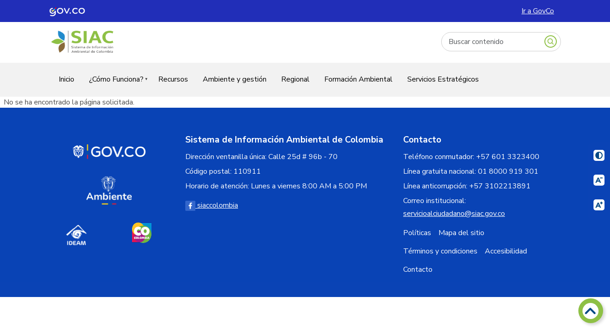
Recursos (173, 79)
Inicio (66, 79)
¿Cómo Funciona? (115, 85)
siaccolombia (211, 205)
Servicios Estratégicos (443, 79)
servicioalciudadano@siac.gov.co (454, 214)
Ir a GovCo (537, 11)
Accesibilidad (506, 251)
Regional (295, 79)
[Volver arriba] (590, 310)
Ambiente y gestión (234, 79)
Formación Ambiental (358, 79)
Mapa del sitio (461, 233)
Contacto (418, 269)
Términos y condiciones (440, 251)
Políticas (417, 233)
